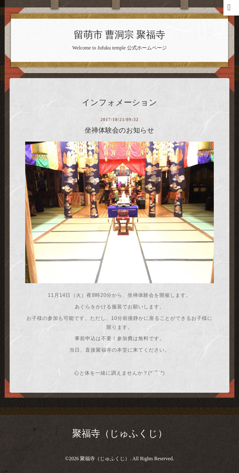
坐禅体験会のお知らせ (119, 130)
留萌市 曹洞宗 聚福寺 (119, 35)
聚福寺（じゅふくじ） (119, 433)
